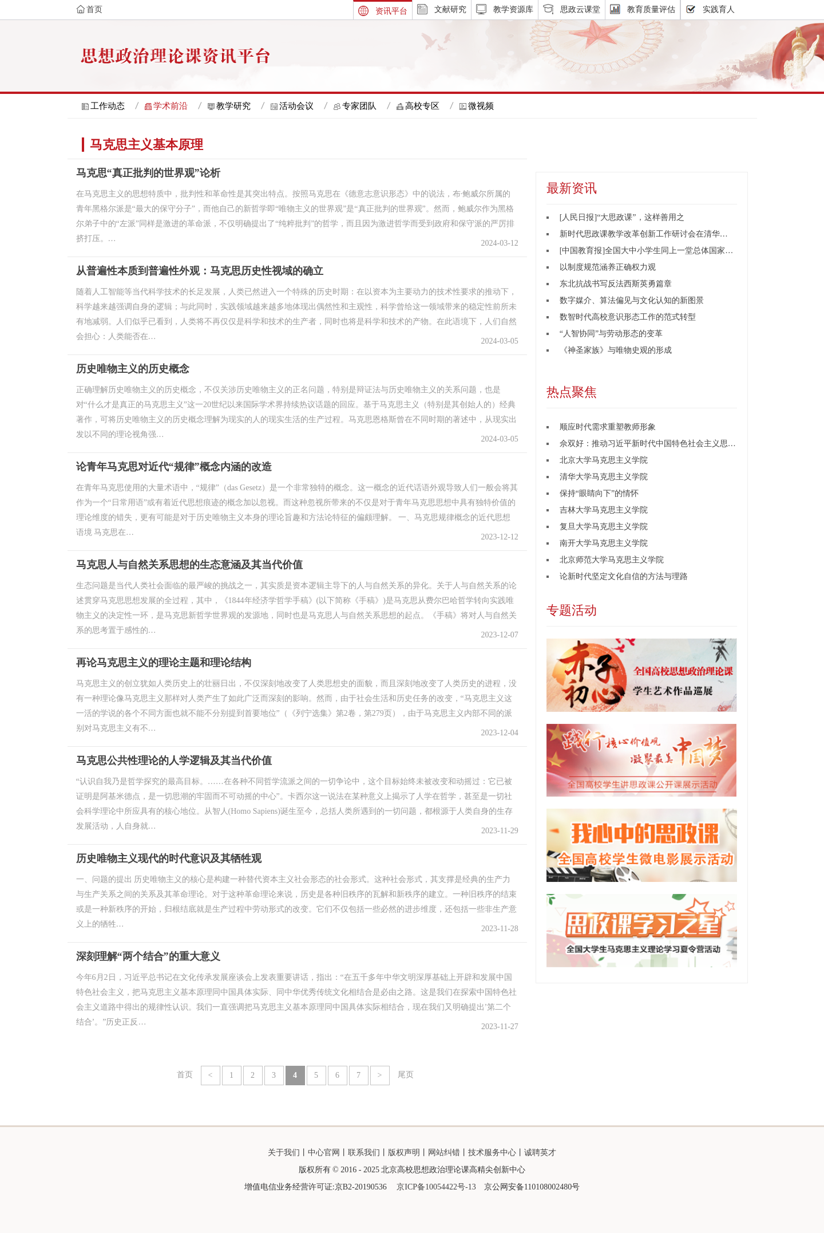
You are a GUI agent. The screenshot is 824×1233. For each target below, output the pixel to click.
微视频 (481, 106)
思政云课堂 (580, 9)
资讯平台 (391, 11)
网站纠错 (444, 1152)
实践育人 (719, 9)
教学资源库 (513, 9)
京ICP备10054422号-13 (436, 1187)
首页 (185, 1074)
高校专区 (422, 106)
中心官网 (324, 1152)
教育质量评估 (651, 9)
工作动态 (107, 106)
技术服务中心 (492, 1152)
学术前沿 (170, 106)
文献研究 (450, 9)
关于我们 (284, 1152)
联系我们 (364, 1152)
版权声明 (404, 1152)
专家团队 (359, 106)
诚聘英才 (540, 1152)
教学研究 (233, 106)
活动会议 (296, 106)
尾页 (406, 1074)
